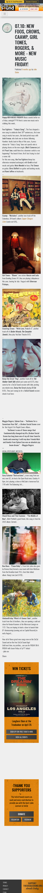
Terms (5, 882)
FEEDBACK (27, 819)
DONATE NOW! (34, 9)
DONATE (21, 814)
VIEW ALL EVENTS (21, 737)
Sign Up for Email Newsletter (14, 1)
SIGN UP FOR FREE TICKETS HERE (21, 731)
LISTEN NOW (24, 9)
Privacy (5, 886)
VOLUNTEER (15, 819)
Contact (5, 889)
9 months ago (26, 69)
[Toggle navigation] (5, 14)
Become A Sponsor (31, 1)
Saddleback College (33, 6)
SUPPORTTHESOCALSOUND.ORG (32, 886)
